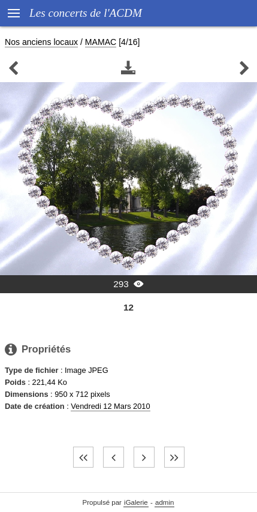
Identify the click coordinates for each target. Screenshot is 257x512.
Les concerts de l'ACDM (85, 13)
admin (164, 502)
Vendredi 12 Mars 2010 (110, 406)
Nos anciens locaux (41, 42)
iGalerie (136, 502)
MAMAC (100, 42)
